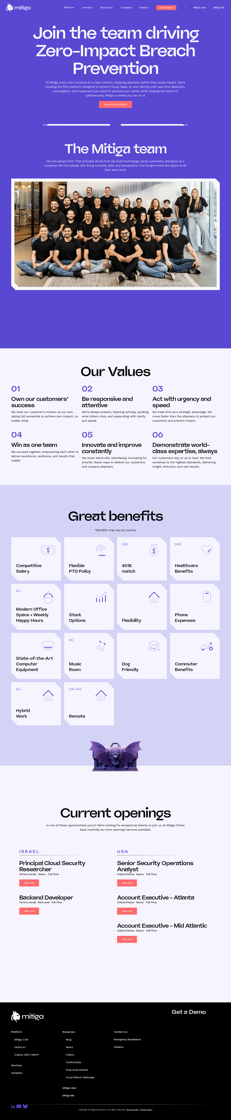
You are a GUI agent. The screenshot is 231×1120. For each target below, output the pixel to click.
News (69, 1047)
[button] (72, 7)
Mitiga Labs (199, 7)
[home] (18, 7)
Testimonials (73, 1062)
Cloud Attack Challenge (80, 1077)
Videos (70, 1054)
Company (126, 7)
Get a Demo (166, 7)
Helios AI (19, 1047)
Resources (69, 1031)
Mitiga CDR (21, 1039)
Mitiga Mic (219, 7)
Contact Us (120, 1031)
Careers (144, 7)
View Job (29, 883)
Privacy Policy (146, 1110)
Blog (68, 1039)
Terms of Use (132, 1110)
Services (16, 1065)
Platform (16, 1031)
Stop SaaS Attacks (77, 1069)
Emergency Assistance (127, 1039)
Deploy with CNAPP (26, 1054)
